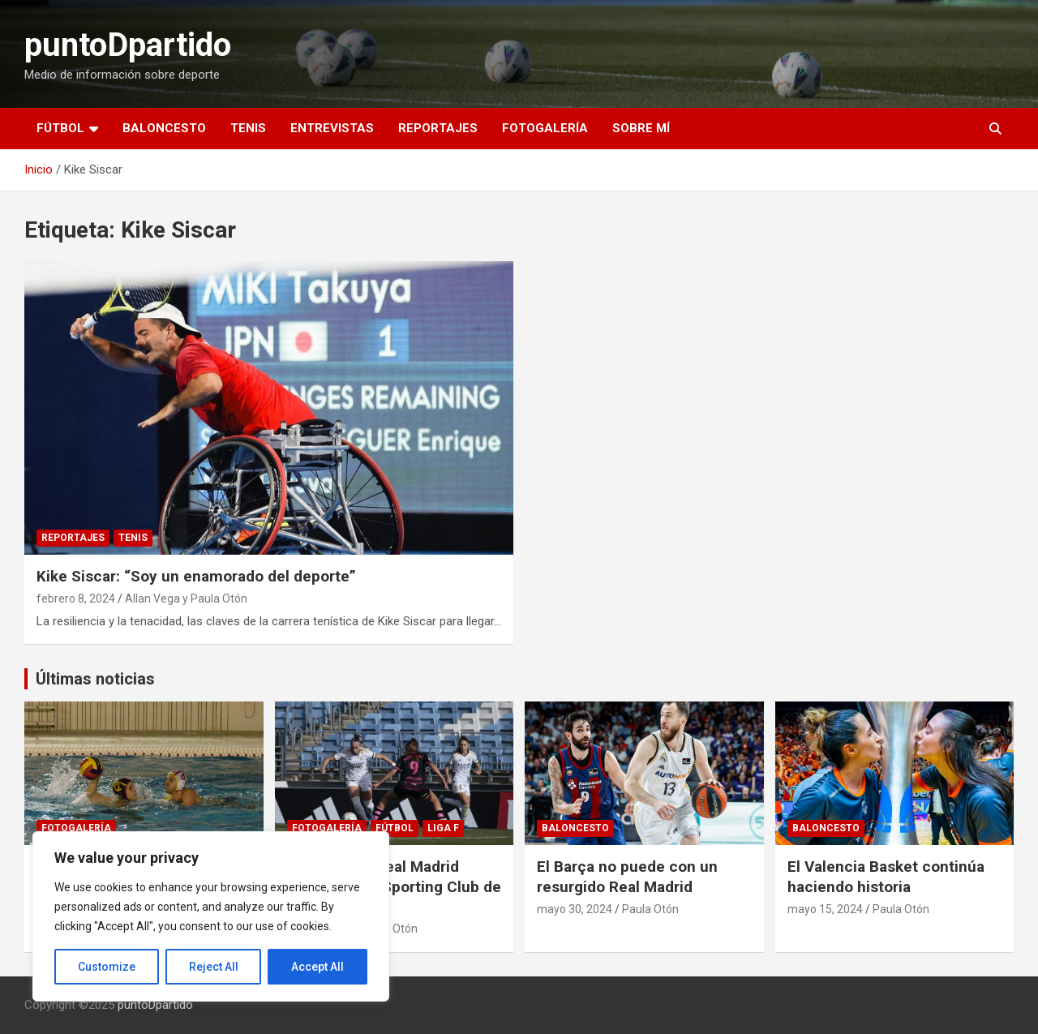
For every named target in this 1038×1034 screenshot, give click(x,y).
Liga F (443, 828)
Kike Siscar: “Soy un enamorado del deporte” (196, 576)
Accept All (317, 966)
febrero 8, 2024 (75, 598)
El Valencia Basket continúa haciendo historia (885, 876)
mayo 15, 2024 (825, 909)
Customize (106, 966)
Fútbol (60, 128)
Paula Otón (650, 909)
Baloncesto (164, 128)
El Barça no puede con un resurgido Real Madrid (627, 876)
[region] (210, 916)
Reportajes (438, 128)
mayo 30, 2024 (574, 909)
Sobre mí (641, 128)
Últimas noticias (95, 679)
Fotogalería (545, 128)
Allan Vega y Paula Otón (186, 598)
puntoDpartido (127, 45)
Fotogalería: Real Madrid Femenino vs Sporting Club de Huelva (394, 886)
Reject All (213, 966)
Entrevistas (332, 128)
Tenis (248, 128)
